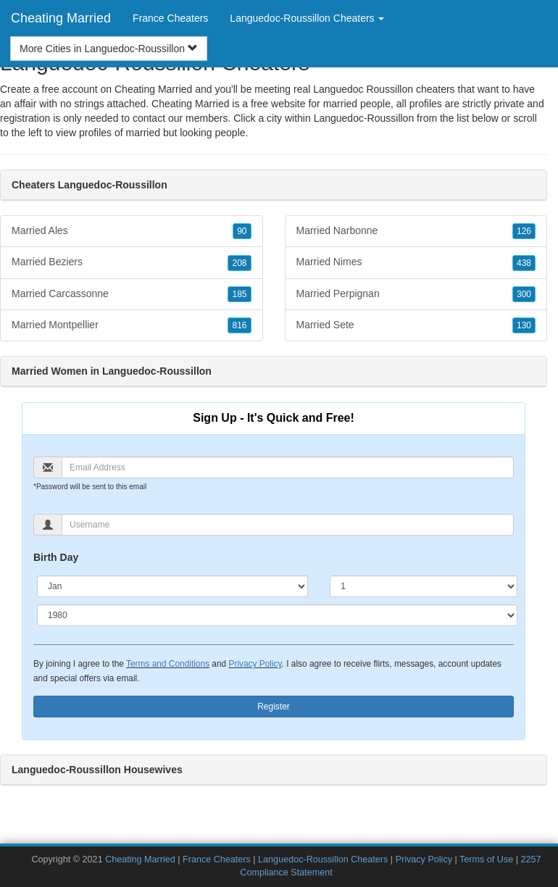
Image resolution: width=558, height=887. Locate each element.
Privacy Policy (254, 664)
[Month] (172, 586)
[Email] (288, 467)
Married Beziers (131, 262)
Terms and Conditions (167, 664)
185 (239, 294)
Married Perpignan (416, 294)
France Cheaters (170, 18)
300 (524, 294)
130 (524, 325)
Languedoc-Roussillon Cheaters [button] (307, 18)
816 (239, 325)
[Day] (423, 586)
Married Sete (416, 325)
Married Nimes (416, 262)
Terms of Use (486, 859)
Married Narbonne (416, 231)
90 (241, 231)
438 (524, 263)
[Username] (288, 525)
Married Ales (131, 231)
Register (273, 706)
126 (524, 231)
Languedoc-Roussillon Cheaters (323, 859)
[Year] (277, 615)
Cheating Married (61, 18)
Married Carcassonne (131, 294)
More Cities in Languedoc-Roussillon (109, 48)
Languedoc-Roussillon (364, 118)
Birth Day (55, 557)
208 (239, 263)
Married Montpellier (131, 325)
